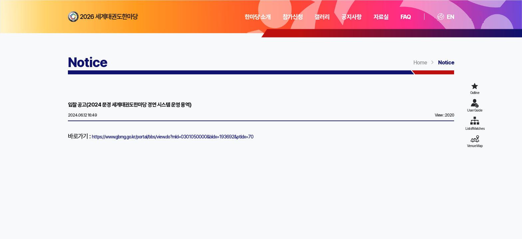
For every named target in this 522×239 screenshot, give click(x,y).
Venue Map (474, 146)
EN (445, 16)
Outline (474, 93)
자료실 (381, 16)
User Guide (474, 110)
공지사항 (352, 16)
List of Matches (474, 128)
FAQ (405, 16)
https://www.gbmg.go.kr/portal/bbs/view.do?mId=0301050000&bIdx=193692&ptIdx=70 (172, 136)
